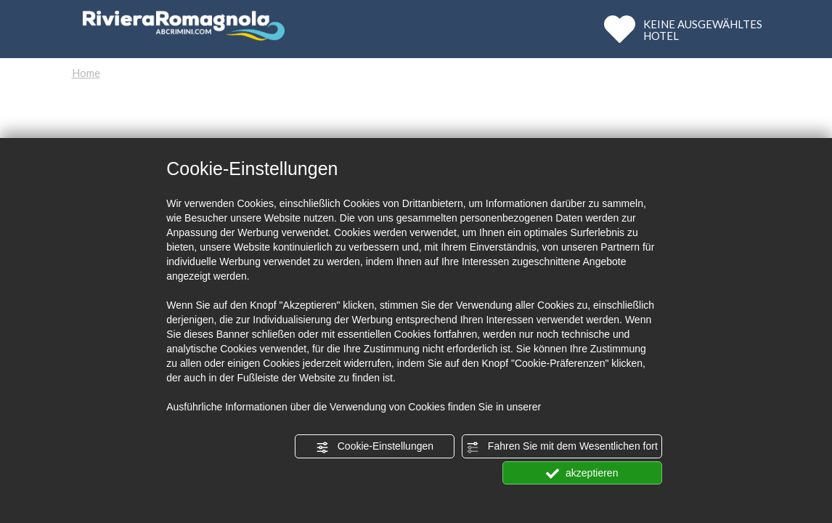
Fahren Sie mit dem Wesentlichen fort (562, 446)
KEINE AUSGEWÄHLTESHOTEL (702, 29)
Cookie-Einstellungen (374, 446)
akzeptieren (582, 473)
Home (86, 72)
